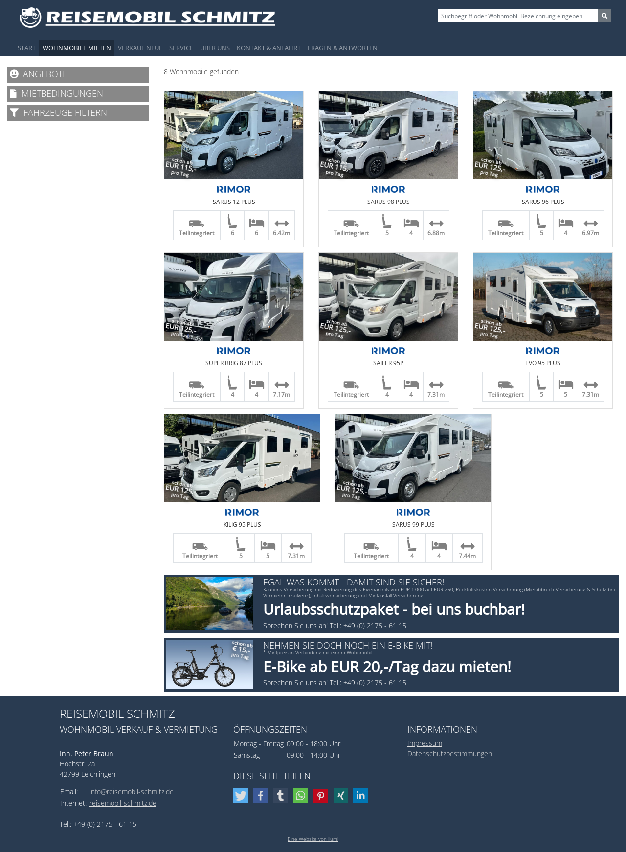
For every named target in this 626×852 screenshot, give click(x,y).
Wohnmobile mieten (77, 48)
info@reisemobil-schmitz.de (131, 791)
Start (27, 48)
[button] (241, 795)
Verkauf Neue (140, 48)
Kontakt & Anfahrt (269, 48)
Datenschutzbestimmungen (449, 753)
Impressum (424, 743)
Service (181, 48)
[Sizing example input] (518, 15)
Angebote (38, 74)
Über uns (215, 48)
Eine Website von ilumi (313, 838)
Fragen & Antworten (343, 48)
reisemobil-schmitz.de (122, 802)
